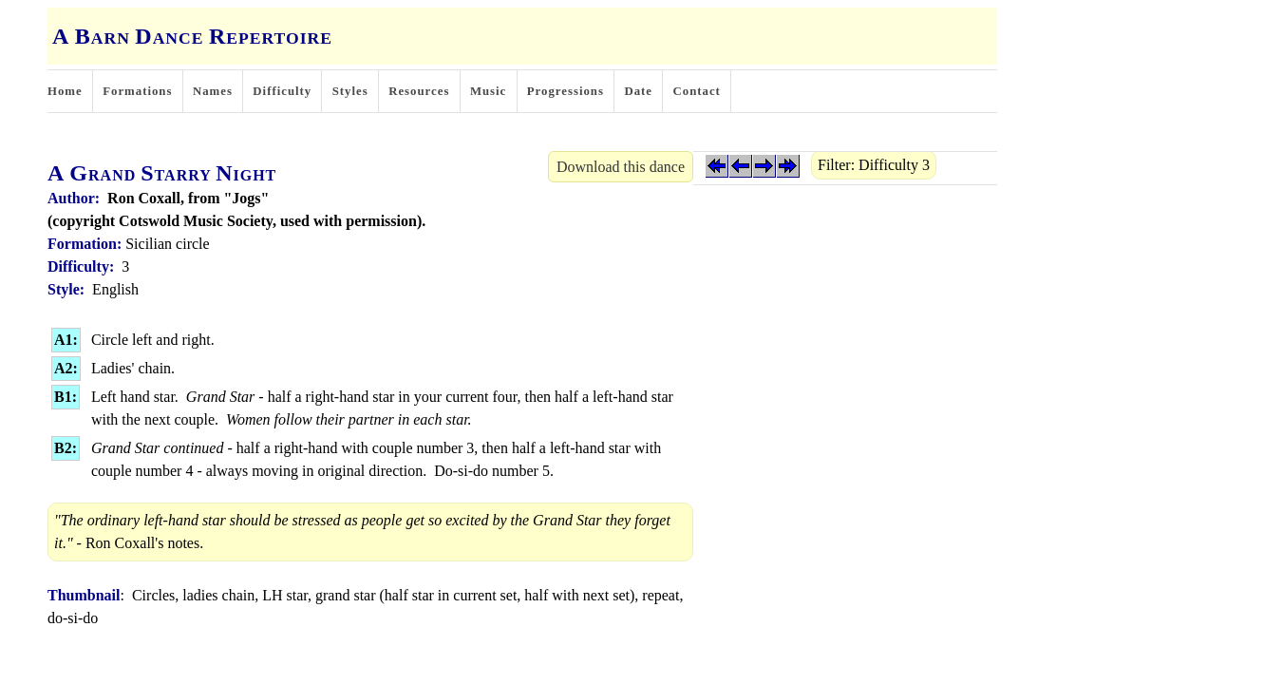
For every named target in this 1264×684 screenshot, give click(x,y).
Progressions (565, 91)
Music (488, 91)
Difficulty (282, 91)
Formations (137, 91)
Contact (697, 91)
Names (213, 91)
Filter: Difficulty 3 (874, 165)
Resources (418, 91)
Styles (350, 91)
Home (65, 91)
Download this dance (621, 167)
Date (638, 91)
